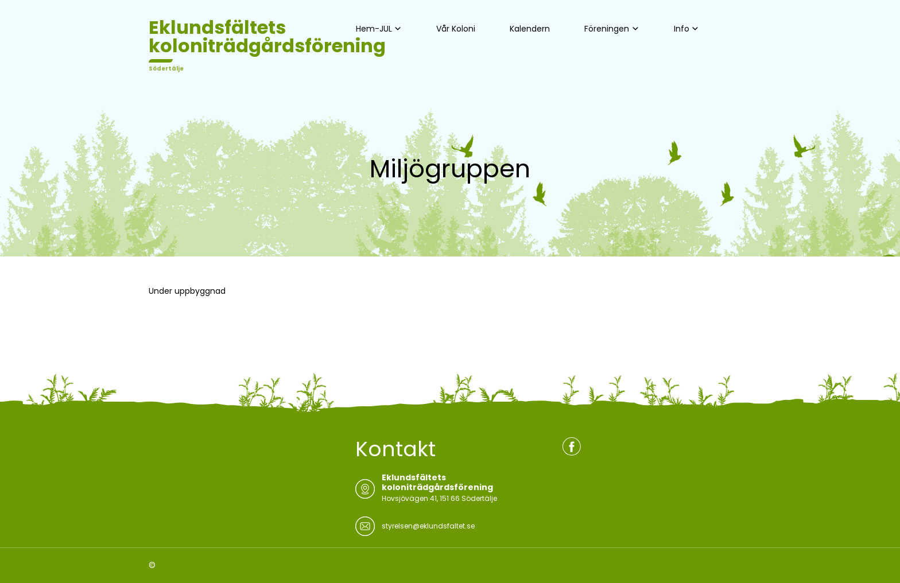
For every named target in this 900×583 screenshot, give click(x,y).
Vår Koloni (455, 28)
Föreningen (606, 28)
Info (681, 28)
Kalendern (530, 28)
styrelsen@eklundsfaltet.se (428, 526)
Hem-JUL (374, 28)
